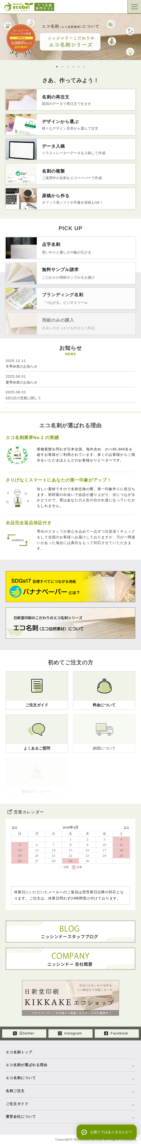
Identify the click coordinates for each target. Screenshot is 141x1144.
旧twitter (23, 1033)
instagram (70, 1033)
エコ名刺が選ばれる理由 (26, 1065)
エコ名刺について (21, 1078)
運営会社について (21, 1117)
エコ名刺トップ (19, 1052)
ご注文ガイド (17, 1104)
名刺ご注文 (15, 1091)
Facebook (116, 1033)
